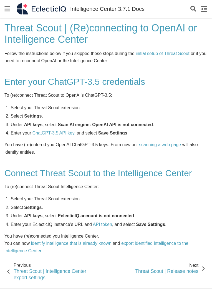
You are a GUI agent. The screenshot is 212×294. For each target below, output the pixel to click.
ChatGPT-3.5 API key (53, 133)
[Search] (193, 9)
